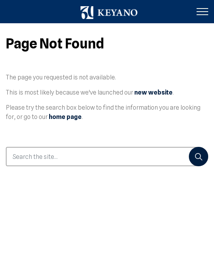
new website (153, 92)
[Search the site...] (107, 156)
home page (65, 117)
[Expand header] (202, 11)
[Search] (198, 156)
